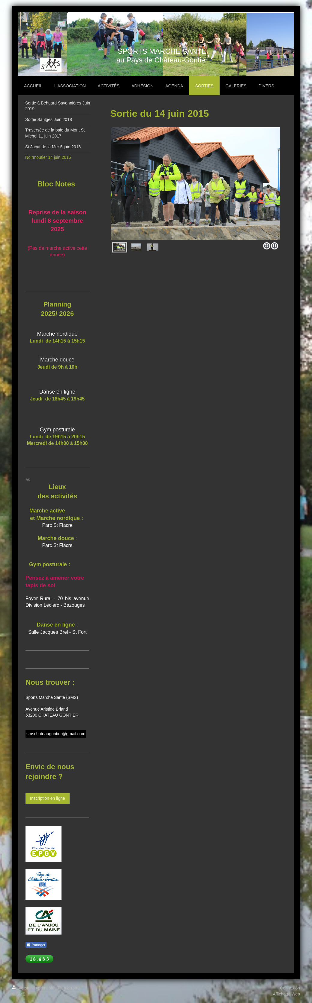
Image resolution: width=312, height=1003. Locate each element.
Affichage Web (286, 994)
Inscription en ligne (47, 798)
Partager (36, 945)
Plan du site (69, 988)
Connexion (290, 988)
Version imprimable (34, 988)
